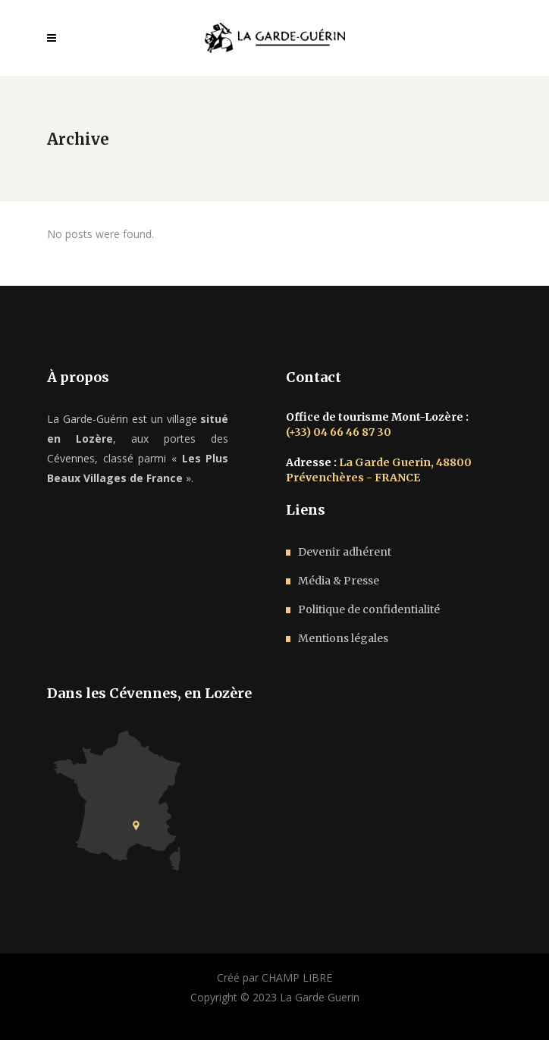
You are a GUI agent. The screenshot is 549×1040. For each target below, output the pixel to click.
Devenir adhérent (344, 552)
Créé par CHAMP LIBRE (274, 977)
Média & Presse (338, 580)
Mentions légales (343, 638)
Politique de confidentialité (369, 609)
